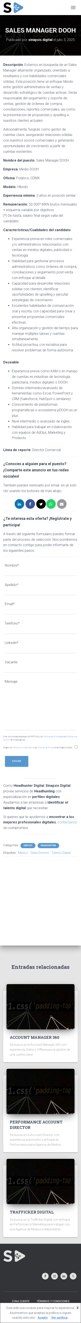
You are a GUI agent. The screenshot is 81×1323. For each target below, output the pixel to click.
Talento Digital (60, 852)
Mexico (23, 852)
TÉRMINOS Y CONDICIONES (53, 1301)
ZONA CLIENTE (21, 1301)
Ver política (59, 1317)
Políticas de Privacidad (52, 737)
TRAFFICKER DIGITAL (32, 1212)
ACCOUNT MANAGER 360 (34, 1037)
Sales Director (39, 852)
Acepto (43, 1317)
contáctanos (67, 822)
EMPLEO (28, 845)
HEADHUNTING (48, 845)
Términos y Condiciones (23, 747)
